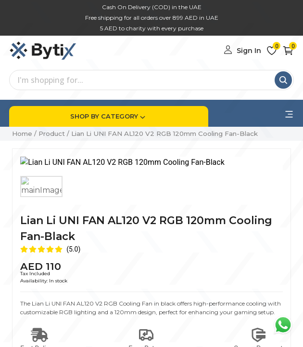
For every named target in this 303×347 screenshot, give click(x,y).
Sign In (249, 50)
